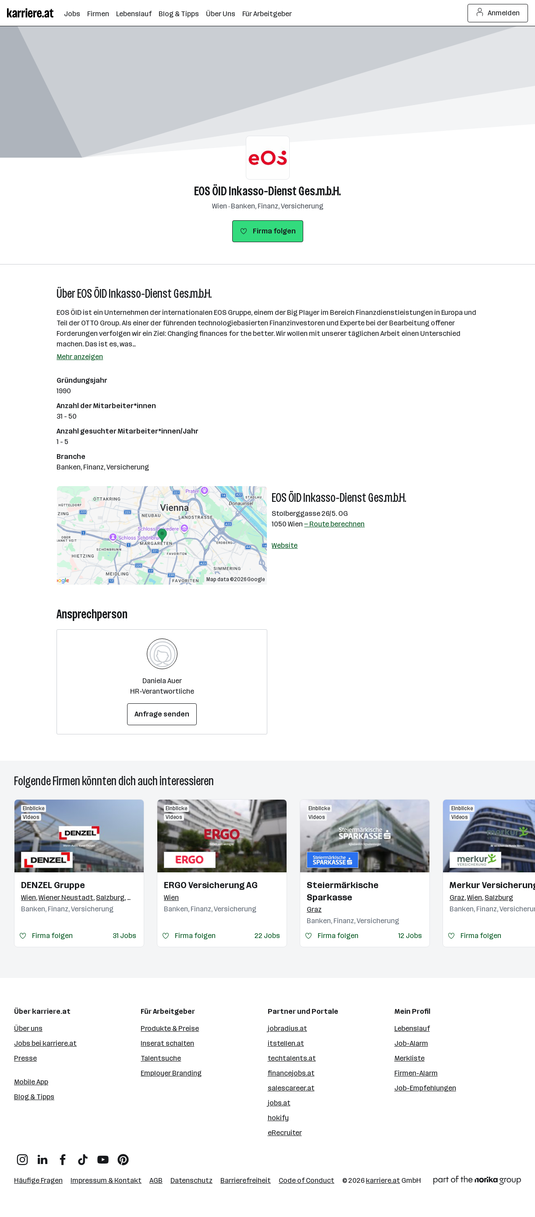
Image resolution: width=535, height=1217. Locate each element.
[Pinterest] (123, 1156)
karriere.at (383, 1180)
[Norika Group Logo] (477, 1182)
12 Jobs (410, 935)
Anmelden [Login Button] (498, 13)
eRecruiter (285, 1133)
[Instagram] (22, 1156)
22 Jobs (267, 935)
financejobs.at (291, 1073)
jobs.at (279, 1103)
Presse (25, 1058)
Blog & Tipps (34, 1097)
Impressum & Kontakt (106, 1180)
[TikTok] (82, 1156)
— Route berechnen (334, 524)
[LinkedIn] (42, 1156)
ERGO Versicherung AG (211, 885)
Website (285, 545)
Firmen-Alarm (416, 1073)
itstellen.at (286, 1043)
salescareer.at (291, 1088)
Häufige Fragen (38, 1180)
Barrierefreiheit (245, 1180)
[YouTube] (103, 1156)
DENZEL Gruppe (53, 885)
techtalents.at (292, 1058)
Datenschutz (191, 1180)
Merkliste (409, 1058)
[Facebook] (62, 1156)
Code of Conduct (306, 1180)
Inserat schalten (167, 1043)
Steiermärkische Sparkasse (343, 891)
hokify (278, 1118)
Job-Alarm (411, 1043)
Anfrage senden (162, 714)
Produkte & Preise (170, 1028)
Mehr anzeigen (80, 357)
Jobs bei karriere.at (45, 1043)
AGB (156, 1180)
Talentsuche (161, 1058)
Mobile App (31, 1082)
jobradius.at (287, 1028)
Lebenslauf (412, 1028)
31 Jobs (124, 935)
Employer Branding (171, 1073)
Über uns (28, 1028)
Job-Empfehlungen (425, 1088)
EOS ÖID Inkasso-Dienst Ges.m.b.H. (267, 191)
